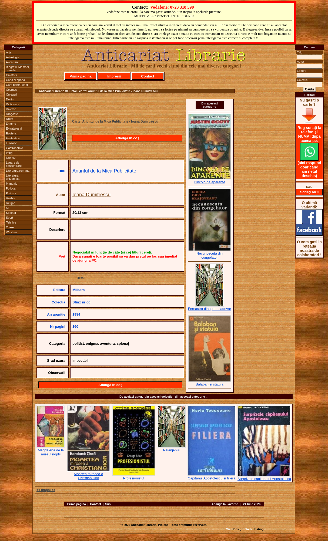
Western (11, 232)
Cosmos (11, 89)
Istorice (10, 157)
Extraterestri (14, 128)
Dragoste (12, 114)
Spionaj (11, 212)
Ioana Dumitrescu (91, 194)
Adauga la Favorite (225, 504)
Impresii (114, 76)
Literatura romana (17, 170)
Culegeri (11, 94)
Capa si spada (15, 80)
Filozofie (11, 143)
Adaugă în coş (127, 138)
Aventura (12, 62)
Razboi (10, 198)
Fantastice (13, 138)
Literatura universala (12, 177)
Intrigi (9, 152)
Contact (147, 76)
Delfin (10, 99)
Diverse (11, 109)
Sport (9, 217)
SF (8, 207)
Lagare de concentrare (14, 164)
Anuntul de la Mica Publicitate (104, 171)
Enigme (11, 123)
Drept (9, 118)
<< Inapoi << (45, 490)
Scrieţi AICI (309, 192)
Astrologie (12, 57)
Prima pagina (76, 504)
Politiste (11, 193)
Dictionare (12, 104)
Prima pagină (80, 76)
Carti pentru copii (17, 84)
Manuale (11, 183)
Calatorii (11, 75)
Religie (10, 203)
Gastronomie (14, 148)
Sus (108, 504)
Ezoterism (12, 133)
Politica (10, 188)
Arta (8, 52)
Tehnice (11, 222)
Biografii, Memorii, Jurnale (18, 68)
